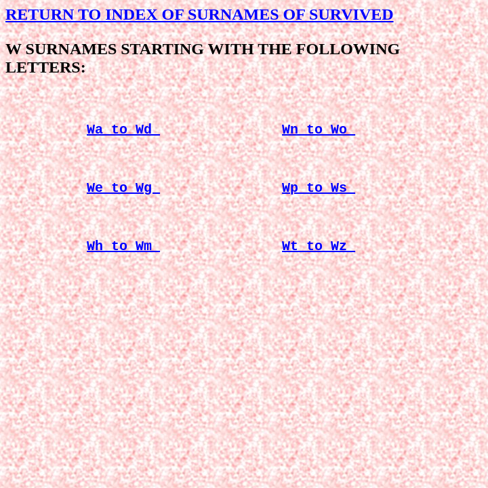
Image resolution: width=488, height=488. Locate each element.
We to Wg (123, 197)
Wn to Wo (318, 134)
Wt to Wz (318, 261)
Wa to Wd (123, 134)
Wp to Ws (318, 197)
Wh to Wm (123, 261)
